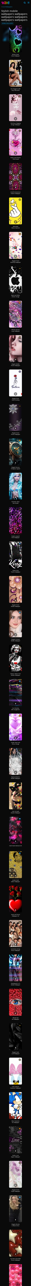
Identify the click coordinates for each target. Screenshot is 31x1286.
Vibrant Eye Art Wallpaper (15, 1018)
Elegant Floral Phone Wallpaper (15, 433)
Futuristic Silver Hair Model (15, 502)
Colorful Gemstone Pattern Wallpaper (15, 192)
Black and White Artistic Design (15, 295)
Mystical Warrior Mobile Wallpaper (15, 777)
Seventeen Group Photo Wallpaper (15, 949)
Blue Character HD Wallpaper (16, 1121)
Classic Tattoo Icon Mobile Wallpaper (15, 674)
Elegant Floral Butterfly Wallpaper (15, 261)
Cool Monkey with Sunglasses (15, 708)
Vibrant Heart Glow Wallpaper (15, 55)
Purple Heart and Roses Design (15, 743)
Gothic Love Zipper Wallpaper (15, 1156)
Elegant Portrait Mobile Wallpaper (15, 640)
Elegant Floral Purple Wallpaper (15, 1190)
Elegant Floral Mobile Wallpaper (15, 605)
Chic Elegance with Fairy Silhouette (16, 89)
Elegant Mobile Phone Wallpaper (15, 364)
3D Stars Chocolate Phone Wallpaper (15, 1259)
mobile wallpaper (7, 23)
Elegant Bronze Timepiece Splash (15, 468)
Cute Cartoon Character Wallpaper (15, 1087)
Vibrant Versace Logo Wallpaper (15, 330)
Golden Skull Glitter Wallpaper (15, 880)
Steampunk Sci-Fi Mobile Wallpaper (15, 984)
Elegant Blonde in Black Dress (15, 1224)
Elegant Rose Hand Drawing (15, 399)
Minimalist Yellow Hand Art (15, 227)
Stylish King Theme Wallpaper (15, 571)
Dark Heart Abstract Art (15, 845)
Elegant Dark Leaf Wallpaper (15, 1052)
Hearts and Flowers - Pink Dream (15, 158)
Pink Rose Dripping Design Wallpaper (15, 123)
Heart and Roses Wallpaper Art (15, 915)
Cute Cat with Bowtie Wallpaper (15, 812)
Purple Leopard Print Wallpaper (15, 536)
